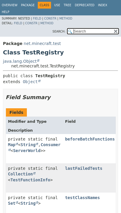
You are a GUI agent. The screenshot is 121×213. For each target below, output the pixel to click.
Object (30, 81)
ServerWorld (26, 150)
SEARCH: (59, 31)
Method (65, 18)
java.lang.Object (20, 61)
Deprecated (84, 5)
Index (102, 5)
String (28, 144)
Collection (20, 174)
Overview (9, 5)
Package (28, 5)
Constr (50, 18)
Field (37, 18)
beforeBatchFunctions (90, 139)
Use (57, 5)
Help (5, 12)
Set (11, 203)
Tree (67, 5)
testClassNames (82, 197)
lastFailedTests (83, 168)
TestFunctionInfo (30, 180)
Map (11, 144)
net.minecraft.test (42, 43)
